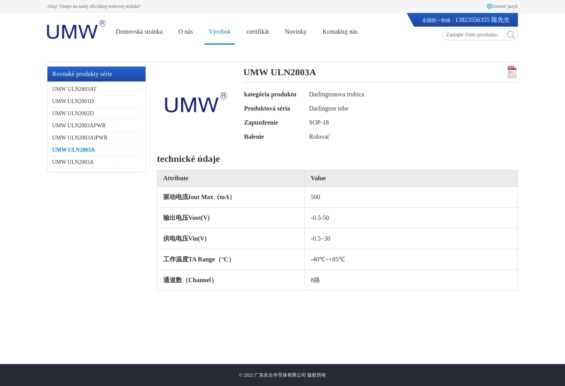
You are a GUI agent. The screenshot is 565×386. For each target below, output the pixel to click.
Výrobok (219, 31)
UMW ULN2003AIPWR (80, 138)
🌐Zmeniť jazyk (502, 6)
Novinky (296, 31)
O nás (186, 31)
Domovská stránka (139, 31)
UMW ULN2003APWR (79, 126)
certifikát (257, 31)
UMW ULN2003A (73, 162)
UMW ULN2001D (73, 101)
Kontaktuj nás (340, 31)
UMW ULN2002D (73, 113)
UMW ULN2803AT (74, 89)
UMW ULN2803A (73, 150)
